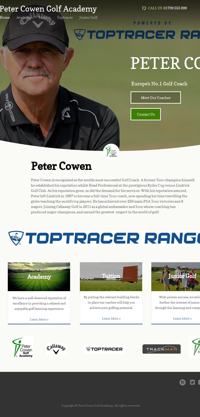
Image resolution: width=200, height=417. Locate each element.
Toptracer (65, 17)
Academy (24, 17)
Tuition (44, 17)
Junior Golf (88, 17)
